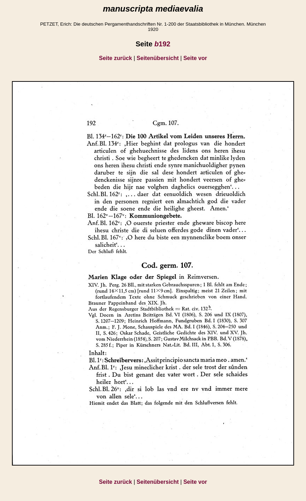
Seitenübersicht (158, 58)
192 (162, 44)
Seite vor (195, 58)
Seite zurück (115, 58)
